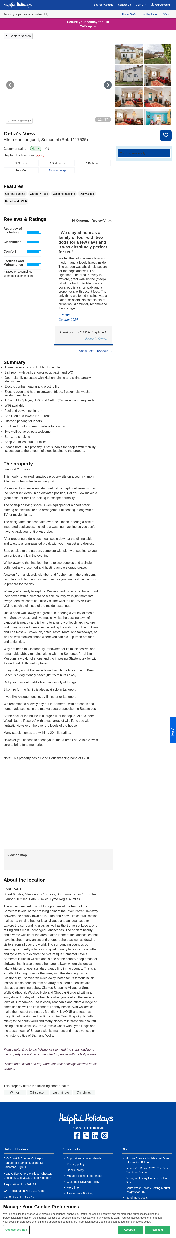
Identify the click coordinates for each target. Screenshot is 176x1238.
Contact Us (124, 4)
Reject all (157, 1229)
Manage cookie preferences (84, 1175)
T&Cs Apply (88, 26)
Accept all (130, 1229)
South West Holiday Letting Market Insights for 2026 (148, 1190)
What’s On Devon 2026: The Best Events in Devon (147, 1170)
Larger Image (19, 120)
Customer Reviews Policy (83, 1181)
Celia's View (20, 134)
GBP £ (141, 4)
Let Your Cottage (103, 4)
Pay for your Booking (80, 1193)
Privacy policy (75, 1164)
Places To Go (129, 14)
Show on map (57, 170)
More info (73, 1187)
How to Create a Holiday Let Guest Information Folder (148, 1160)
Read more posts (137, 1197)
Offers (166, 14)
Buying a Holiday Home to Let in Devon (146, 1180)
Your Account (160, 4)
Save (166, 135)
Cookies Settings (16, 1229)
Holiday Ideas (149, 14)
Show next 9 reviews (93, 351)
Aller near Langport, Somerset (46, 139)
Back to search (20, 36)
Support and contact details (84, 1158)
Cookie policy (75, 1170)
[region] (88, 1219)
